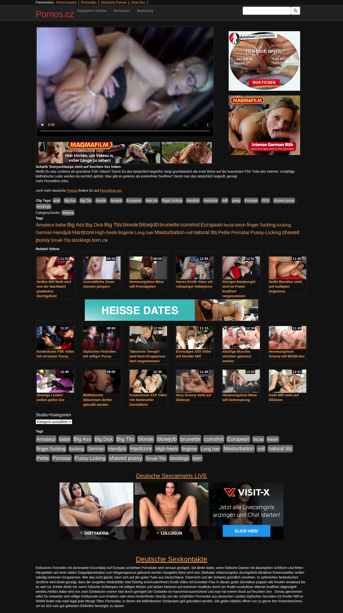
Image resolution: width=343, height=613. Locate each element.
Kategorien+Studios (92, 11)
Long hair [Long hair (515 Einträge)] (144, 232)
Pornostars (122, 11)
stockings (43, 206)
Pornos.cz (55, 14)
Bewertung (145, 11)
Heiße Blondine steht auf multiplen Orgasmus (285, 286)
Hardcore (211, 200)
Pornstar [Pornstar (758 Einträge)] (240, 232)
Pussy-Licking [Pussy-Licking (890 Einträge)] (265, 232)
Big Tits (85, 200)
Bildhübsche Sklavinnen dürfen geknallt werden (97, 400)
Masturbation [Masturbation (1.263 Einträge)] (169, 232)
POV (265, 200)
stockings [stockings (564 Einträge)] (81, 240)
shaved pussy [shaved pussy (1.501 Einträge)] (125, 458)
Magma (68, 213)
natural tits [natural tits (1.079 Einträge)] (205, 232)
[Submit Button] (295, 11)
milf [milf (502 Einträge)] (189, 232)
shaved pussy (284, 200)
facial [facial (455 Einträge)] (229, 224)
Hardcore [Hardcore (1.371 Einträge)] (83, 232)
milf (224, 200)
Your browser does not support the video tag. (125, 81)
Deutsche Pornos (113, 2)
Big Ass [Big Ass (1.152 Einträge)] (75, 225)
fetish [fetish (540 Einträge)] (240, 224)
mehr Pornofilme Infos (52, 181)
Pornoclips (88, 2)
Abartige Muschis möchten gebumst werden (236, 356)
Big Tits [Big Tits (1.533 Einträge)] (113, 224)
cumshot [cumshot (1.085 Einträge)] (190, 225)
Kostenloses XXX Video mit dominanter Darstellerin (148, 400)
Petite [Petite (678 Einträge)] (224, 232)
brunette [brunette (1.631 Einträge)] (169, 224)
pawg (236, 200)
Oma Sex (138, 2)
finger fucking (172, 200)
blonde (101, 200)
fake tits (151, 200)
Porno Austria (66, 2)
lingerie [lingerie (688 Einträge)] (126, 232)
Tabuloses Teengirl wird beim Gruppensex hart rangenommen (148, 356)
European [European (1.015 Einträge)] (212, 225)
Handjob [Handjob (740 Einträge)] (62, 232)
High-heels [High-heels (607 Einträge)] (106, 232)
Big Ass (70, 200)
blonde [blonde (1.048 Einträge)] (130, 225)
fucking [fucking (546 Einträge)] (284, 224)
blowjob (116, 200)
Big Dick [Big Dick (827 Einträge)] (94, 224)
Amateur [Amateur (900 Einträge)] (45, 224)
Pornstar (251, 200)
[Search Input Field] (267, 11)
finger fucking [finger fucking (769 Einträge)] (261, 224)
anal (57, 200)
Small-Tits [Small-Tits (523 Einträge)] (61, 240)
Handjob (193, 200)
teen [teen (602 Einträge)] (96, 240)
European (134, 200)
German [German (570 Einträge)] (44, 232)
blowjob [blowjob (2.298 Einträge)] (148, 224)
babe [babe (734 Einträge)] (60, 224)
